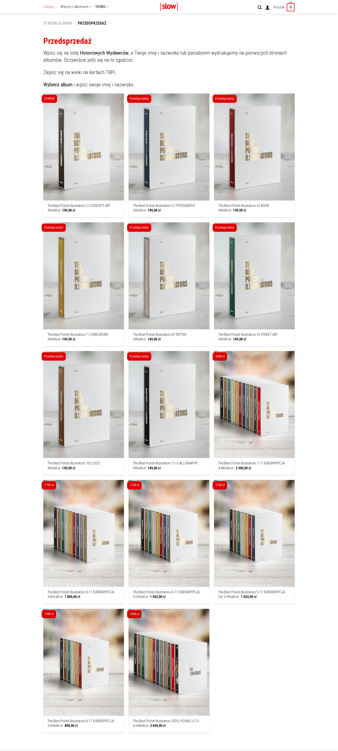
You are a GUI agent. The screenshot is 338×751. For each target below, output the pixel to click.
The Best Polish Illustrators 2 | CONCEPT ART (79, 206)
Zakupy (50, 6)
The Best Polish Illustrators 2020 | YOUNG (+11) (166, 721)
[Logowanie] (267, 7)
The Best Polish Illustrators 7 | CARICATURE (78, 335)
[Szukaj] (260, 7)
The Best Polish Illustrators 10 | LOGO (74, 463)
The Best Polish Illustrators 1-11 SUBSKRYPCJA (251, 463)
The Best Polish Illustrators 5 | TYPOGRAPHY (164, 206)
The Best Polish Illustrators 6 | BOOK (243, 206)
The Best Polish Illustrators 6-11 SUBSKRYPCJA (81, 721)
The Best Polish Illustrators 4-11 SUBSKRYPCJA (166, 592)
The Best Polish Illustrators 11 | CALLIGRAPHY (165, 463)
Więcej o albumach (76, 6)
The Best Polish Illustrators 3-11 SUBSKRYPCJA (81, 592)
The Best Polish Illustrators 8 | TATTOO (159, 335)
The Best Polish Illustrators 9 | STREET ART (248, 335)
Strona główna (57, 23)
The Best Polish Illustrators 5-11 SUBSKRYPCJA (251, 592)
